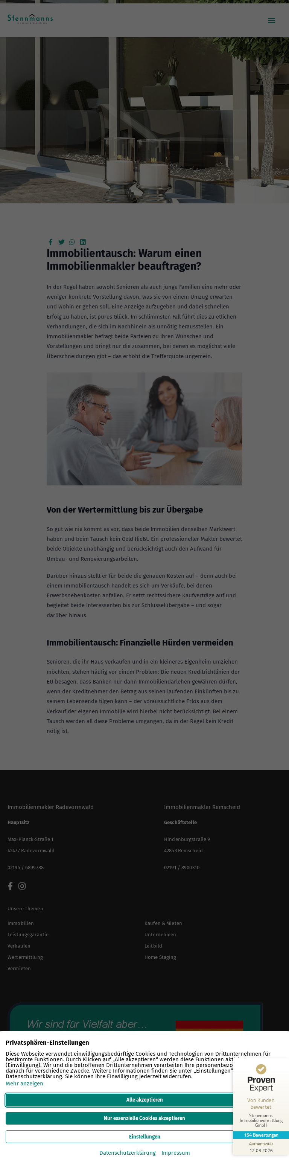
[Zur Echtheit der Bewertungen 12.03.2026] (261, 1147)
